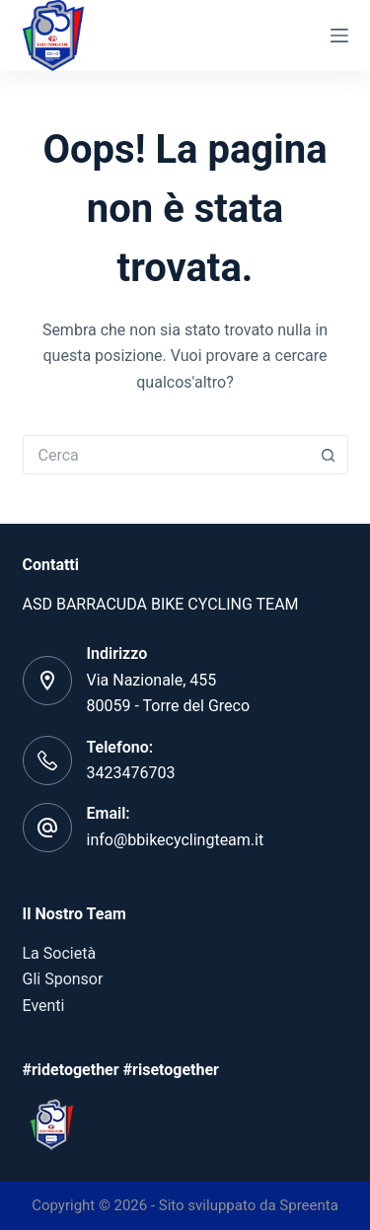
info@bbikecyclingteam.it (175, 840)
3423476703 (131, 772)
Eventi (44, 1005)
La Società (60, 953)
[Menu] (339, 35)
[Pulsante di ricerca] (328, 454)
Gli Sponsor (63, 979)
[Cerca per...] (166, 454)
